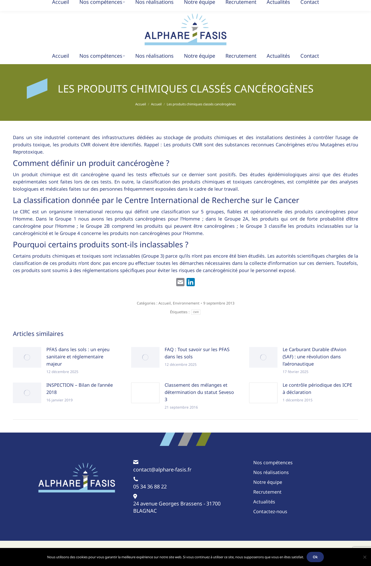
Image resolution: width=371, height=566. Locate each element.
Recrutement (267, 492)
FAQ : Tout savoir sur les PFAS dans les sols (197, 353)
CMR (196, 312)
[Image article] (27, 357)
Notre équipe (267, 482)
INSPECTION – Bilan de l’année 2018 (79, 388)
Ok (315, 556)
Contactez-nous (270, 511)
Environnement (186, 303)
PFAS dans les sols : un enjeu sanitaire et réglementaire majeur (77, 356)
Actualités (264, 502)
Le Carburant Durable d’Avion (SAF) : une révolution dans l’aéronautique (314, 356)
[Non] (364, 557)
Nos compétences (273, 462)
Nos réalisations (271, 472)
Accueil (164, 303)
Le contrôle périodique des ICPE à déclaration (317, 388)
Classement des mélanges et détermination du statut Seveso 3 (199, 392)
